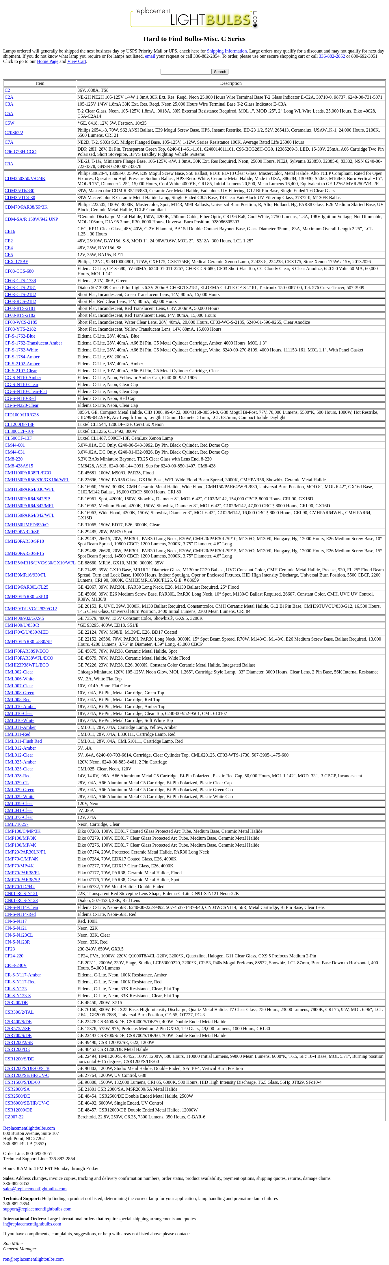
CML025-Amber (20, 761)
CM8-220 (14, 458)
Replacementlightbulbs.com (29, 1128)
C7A (9, 142)
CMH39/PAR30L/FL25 (26, 587)
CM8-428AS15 (19, 465)
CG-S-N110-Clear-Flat (26, 391)
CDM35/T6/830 (19, 190)
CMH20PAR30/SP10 (24, 541)
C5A (9, 113)
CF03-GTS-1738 (20, 280)
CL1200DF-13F (19, 424)
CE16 (10, 231)
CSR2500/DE (17, 1096)
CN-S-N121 (16, 928)
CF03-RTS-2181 (20, 308)
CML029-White (19, 796)
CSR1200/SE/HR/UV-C (27, 1075)
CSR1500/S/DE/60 (22, 1082)
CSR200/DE (16, 1002)
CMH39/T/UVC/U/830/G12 (31, 608)
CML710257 (17, 824)
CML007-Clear (19, 685)
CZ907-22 (14, 1116)
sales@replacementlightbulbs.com (35, 1188)
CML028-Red (18, 775)
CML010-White (19, 720)
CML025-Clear (19, 768)
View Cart (76, 61)
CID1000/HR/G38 (22, 414)
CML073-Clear (19, 817)
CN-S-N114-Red (20, 914)
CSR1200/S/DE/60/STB (27, 1068)
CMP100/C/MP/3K (22, 831)
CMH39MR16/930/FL (25, 574)
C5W (9, 123)
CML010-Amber (20, 706)
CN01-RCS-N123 (21, 900)
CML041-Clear (19, 810)
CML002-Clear (19, 671)
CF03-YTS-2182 (20, 329)
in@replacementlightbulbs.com (32, 1223)
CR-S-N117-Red (20, 981)
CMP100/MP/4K (20, 845)
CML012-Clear (19, 755)
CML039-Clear (19, 803)
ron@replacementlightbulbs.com (33, 1259)
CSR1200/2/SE (19, 1042)
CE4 (9, 247)
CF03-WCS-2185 (21, 322)
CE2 (9, 240)
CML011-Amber (20, 727)
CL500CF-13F (18, 438)
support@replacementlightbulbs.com (37, 1208)
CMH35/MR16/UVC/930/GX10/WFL (40, 562)
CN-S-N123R (17, 942)
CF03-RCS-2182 (20, 301)
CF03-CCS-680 (19, 271)
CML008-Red (18, 699)
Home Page (47, 61)
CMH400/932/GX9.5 (24, 618)
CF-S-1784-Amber (22, 356)
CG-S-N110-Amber (23, 377)
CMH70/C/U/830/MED (27, 632)
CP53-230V (16, 965)
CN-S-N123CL (19, 935)
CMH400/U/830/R (22, 625)
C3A (9, 104)
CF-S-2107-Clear (21, 370)
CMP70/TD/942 (20, 886)
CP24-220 (14, 955)
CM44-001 (15, 445)
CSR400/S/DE (18, 1021)
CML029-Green (19, 789)
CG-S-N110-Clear (21, 384)
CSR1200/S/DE (19, 1058)
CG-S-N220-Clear (21, 405)
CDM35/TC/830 (20, 197)
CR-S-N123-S (18, 995)
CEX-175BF (16, 261)
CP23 (10, 948)
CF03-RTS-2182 (20, 315)
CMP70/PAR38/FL (22, 872)
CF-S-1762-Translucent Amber (33, 342)
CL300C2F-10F (19, 431)
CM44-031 (15, 452)
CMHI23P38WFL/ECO (27, 665)
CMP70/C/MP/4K (21, 858)
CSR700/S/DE (18, 1035)
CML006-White (19, 678)
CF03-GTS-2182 (20, 294)
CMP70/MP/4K (19, 865)
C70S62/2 (14, 132)
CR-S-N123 (16, 988)
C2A (9, 97)
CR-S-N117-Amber (23, 974)
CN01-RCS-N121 (21, 893)
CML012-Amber (20, 748)
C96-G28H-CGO (20, 151)
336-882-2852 (332, 56)
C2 (7, 90)
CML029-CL (17, 782)
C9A (9, 163)
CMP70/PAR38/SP (22, 879)
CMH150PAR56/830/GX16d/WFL (37, 479)
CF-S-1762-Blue (20, 336)
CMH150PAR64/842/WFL (30, 515)
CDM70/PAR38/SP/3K (26, 207)
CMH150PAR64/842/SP (27, 498)
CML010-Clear (19, 713)
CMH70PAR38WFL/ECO (29, 658)
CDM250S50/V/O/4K (25, 178)
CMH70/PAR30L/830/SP (28, 641)
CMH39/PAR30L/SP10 (26, 596)
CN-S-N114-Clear (21, 907)
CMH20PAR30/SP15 (24, 553)
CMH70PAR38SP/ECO (27, 651)
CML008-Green (19, 692)
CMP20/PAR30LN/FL (25, 851)
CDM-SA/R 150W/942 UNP (31, 219)
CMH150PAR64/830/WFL (30, 489)
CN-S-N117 (16, 921)
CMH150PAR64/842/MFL (29, 505)
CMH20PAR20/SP (22, 531)
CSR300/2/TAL (19, 1012)
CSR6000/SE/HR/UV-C (27, 1103)
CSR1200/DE (17, 1049)
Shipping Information (227, 50)
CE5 (9, 254)
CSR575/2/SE (18, 1028)
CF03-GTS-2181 (20, 287)
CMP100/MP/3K (20, 838)
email (150, 56)
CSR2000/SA (17, 1089)
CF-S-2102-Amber (22, 363)
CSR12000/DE (18, 1109)
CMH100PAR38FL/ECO (28, 472)
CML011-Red (17, 734)
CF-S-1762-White (21, 349)
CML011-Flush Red (23, 741)
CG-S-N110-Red (20, 398)
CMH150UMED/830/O (27, 524)
